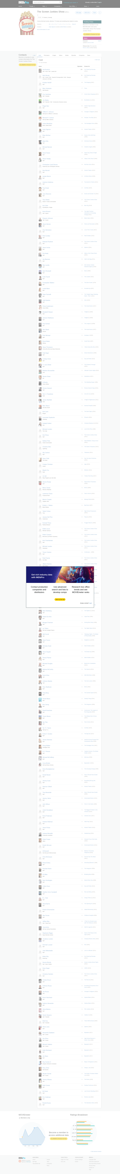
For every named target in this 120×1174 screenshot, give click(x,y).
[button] (60, 599)
